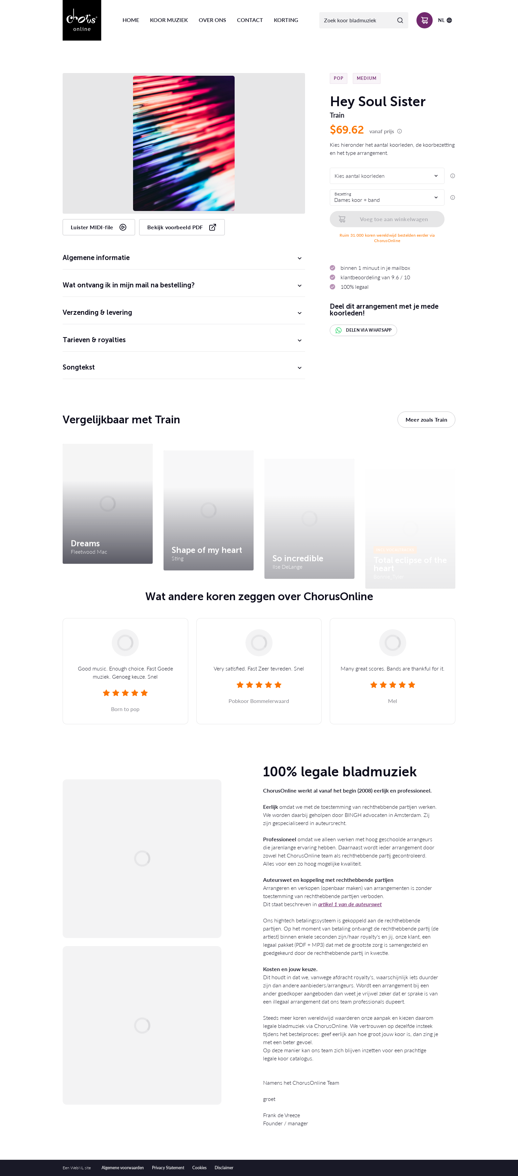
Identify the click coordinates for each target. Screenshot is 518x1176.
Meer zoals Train (426, 419)
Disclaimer (224, 1167)
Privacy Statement (168, 1167)
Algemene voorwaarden (123, 1167)
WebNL (77, 1167)
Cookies (199, 1167)
